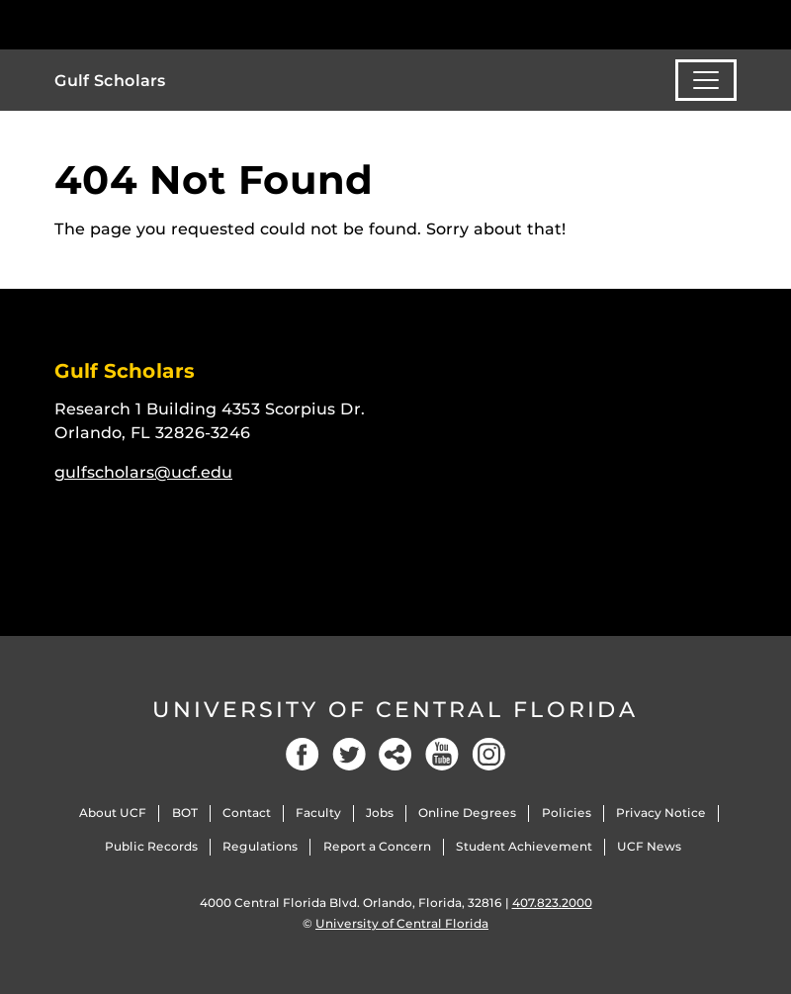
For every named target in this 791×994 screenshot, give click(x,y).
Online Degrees (467, 812)
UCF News (649, 846)
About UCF (112, 812)
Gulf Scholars (110, 80)
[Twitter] (349, 754)
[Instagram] (488, 754)
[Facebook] (302, 754)
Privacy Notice (661, 812)
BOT (185, 812)
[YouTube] (442, 754)
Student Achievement (524, 846)
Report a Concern (377, 846)
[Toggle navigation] (706, 80)
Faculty (318, 812)
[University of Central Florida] (186, 24)
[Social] (395, 754)
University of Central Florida (395, 709)
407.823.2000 (552, 902)
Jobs (380, 812)
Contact (246, 812)
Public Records (151, 846)
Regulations (260, 846)
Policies (566, 812)
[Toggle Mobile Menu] (732, 23)
